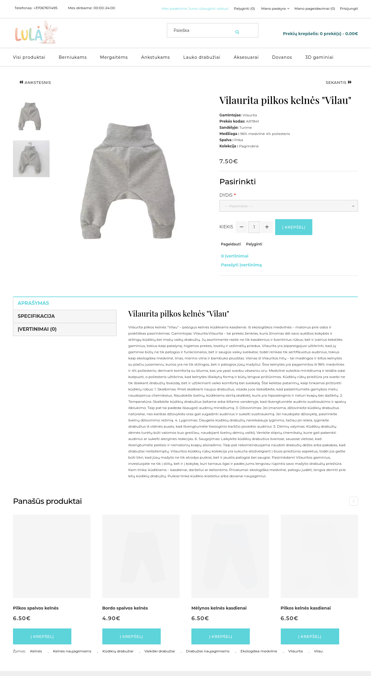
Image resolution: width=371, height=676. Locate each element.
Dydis (225, 201)
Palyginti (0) (176, 16)
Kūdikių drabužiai (117, 656)
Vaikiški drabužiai (160, 656)
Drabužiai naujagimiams (207, 656)
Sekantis (336, 89)
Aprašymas (33, 306)
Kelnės (36, 656)
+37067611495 (45, 8)
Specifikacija (36, 319)
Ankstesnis (38, 89)
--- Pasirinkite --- (238, 212)
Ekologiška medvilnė (258, 656)
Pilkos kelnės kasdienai (306, 611)
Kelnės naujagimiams (72, 656)
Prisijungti (284, 16)
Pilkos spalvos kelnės (36, 611)
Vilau (318, 656)
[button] (31, 122)
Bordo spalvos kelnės (125, 611)
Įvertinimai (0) (37, 332)
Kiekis (226, 234)
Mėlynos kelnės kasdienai (219, 611)
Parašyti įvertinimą (239, 269)
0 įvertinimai (233, 263)
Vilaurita (295, 656)
